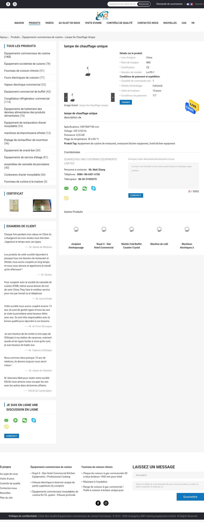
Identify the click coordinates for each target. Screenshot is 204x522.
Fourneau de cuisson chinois (21, 70)
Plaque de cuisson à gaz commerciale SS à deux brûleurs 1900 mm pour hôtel (105, 475)
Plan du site (6, 497)
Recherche (144, 4)
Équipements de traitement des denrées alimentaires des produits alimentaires (24, 112)
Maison (19, 23)
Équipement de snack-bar (19, 150)
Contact (126, 102)
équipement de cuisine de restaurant (97, 143)
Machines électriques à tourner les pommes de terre (187, 246)
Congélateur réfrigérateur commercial (26, 98)
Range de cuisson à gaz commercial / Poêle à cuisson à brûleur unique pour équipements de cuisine (103, 489)
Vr (192, 23)
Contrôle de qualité (119, 23)
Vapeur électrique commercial (22, 84)
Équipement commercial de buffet (24, 91)
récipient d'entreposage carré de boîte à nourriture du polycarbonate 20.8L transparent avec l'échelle (76, 246)
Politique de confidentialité (23, 516)
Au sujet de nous (69, 23)
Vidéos (49, 23)
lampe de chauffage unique (93, 105)
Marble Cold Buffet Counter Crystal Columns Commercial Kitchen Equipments (131, 246)
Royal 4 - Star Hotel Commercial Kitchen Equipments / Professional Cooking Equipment (103, 246)
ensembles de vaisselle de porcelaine (26, 164)
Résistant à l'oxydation (95, 481)
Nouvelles (169, 23)
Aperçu (3, 37)
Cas (184, 23)
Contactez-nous (148, 23)
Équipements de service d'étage (23, 157)
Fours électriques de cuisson (21, 77)
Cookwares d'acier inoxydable (22, 174)
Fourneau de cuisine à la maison (23, 181)
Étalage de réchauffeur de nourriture (26, 140)
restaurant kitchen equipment (132, 143)
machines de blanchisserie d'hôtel (24, 133)
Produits (34, 23)
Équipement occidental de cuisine (24, 63)
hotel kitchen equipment (162, 143)
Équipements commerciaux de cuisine (42, 37)
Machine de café (159, 244)
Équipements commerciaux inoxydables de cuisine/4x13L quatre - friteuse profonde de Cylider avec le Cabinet (55, 493)
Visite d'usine (93, 23)
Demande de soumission (169, 4)
